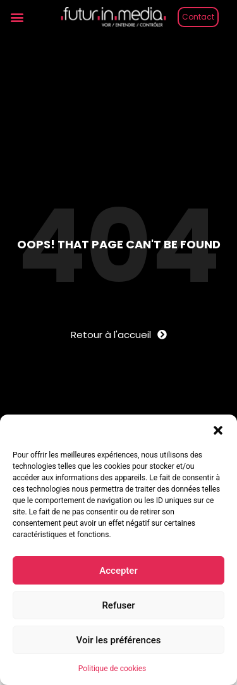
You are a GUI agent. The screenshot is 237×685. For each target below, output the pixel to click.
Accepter (118, 570)
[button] (218, 430)
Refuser (118, 605)
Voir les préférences (118, 640)
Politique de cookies (112, 668)
